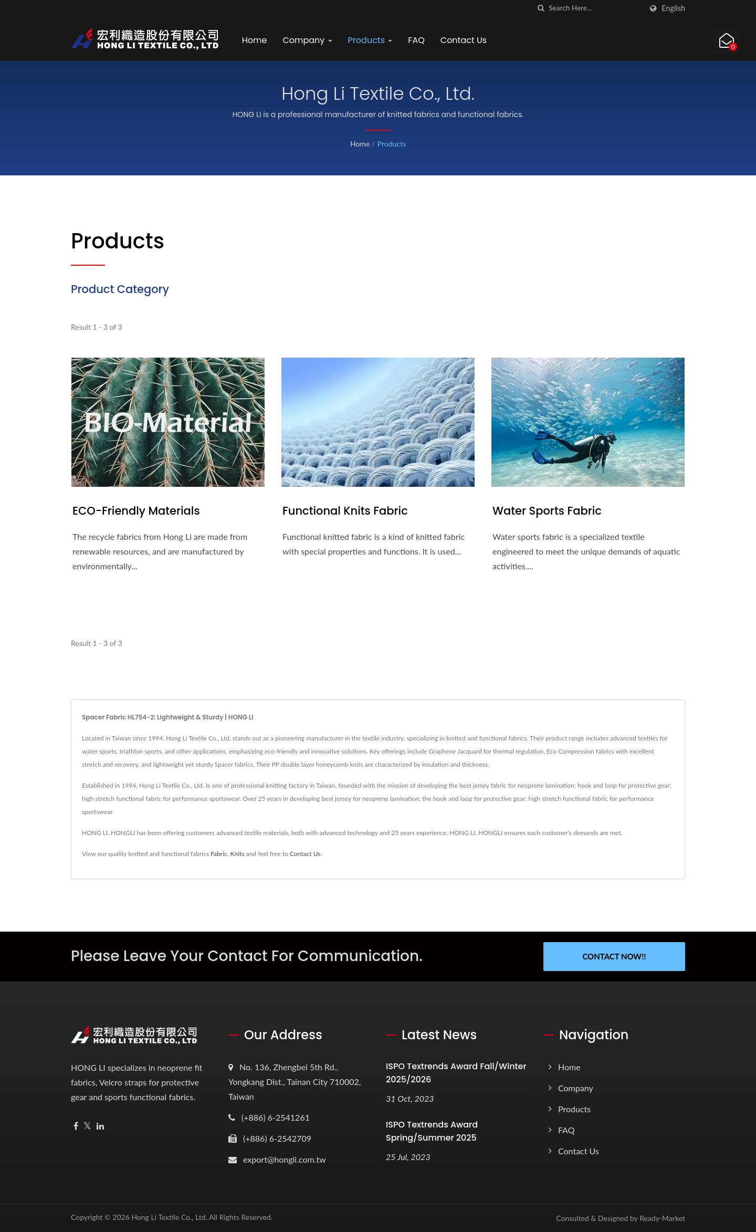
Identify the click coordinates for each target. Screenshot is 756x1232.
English (673, 8)
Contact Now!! (614, 956)
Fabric (219, 854)
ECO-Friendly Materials (136, 510)
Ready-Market (662, 1218)
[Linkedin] (100, 1126)
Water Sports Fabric (547, 510)
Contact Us (463, 40)
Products (370, 40)
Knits (237, 854)
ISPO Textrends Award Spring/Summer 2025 (432, 1131)
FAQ (416, 40)
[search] (541, 8)
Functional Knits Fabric (345, 510)
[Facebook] (76, 1126)
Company (307, 40)
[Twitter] (87, 1126)
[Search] (595, 8)
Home (254, 40)
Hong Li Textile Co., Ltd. (169, 1217)
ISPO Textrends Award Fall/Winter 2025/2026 (456, 1072)
